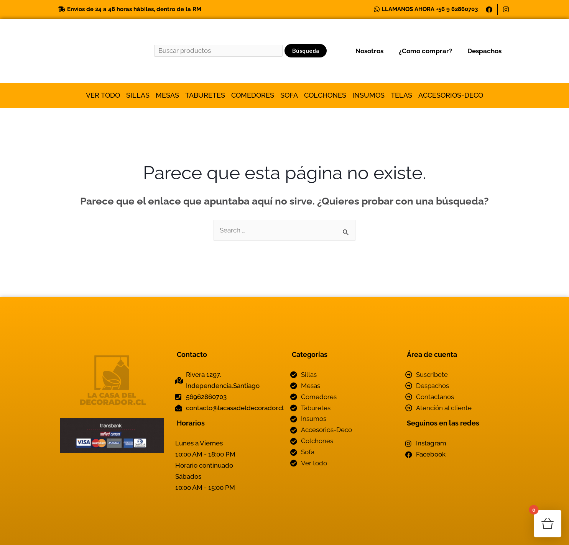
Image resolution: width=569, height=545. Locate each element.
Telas (401, 95)
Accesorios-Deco (450, 95)
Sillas (138, 95)
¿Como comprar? (425, 51)
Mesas (167, 95)
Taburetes (205, 95)
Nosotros (369, 51)
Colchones (325, 95)
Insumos (368, 95)
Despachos (484, 51)
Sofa (289, 95)
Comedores (252, 95)
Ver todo (103, 95)
